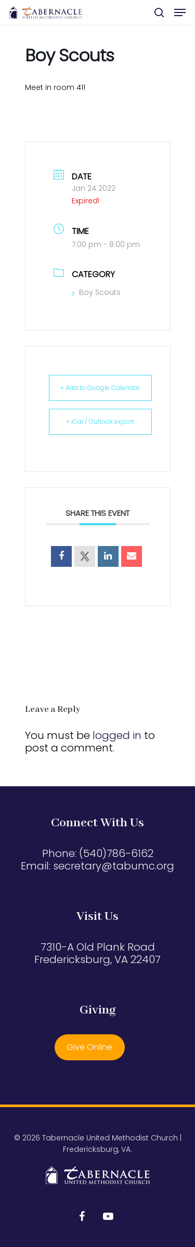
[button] (180, 12)
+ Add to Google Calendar (100, 387)
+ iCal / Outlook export (100, 421)
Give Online (89, 1047)
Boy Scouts (96, 292)
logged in (117, 735)
